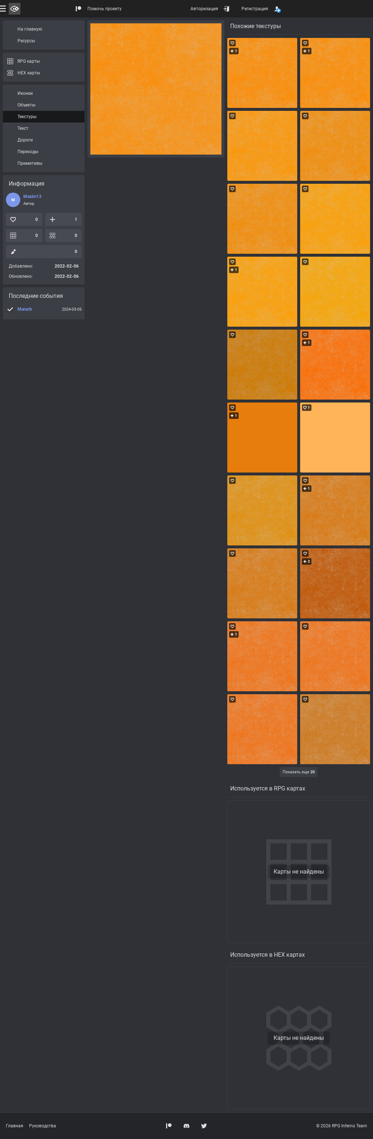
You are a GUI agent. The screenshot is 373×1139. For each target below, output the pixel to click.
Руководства (42, 1126)
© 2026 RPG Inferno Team (341, 1126)
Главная (14, 1126)
